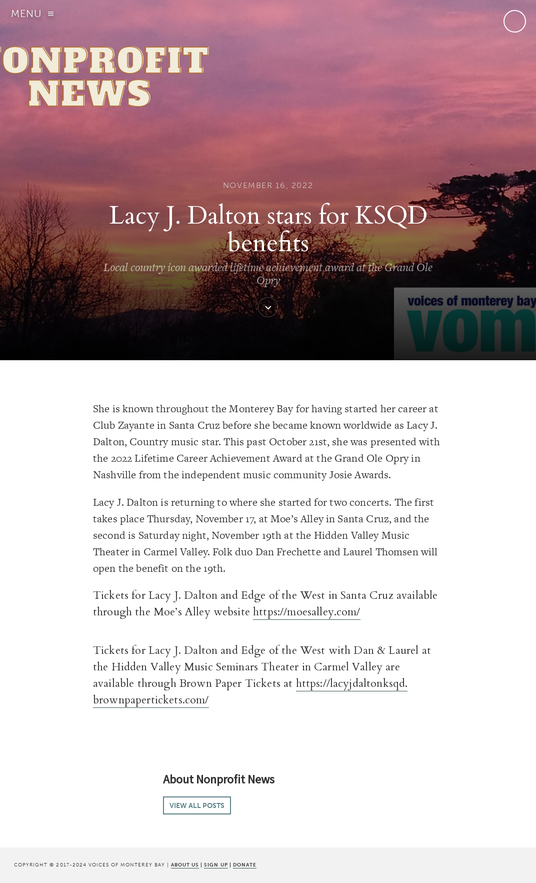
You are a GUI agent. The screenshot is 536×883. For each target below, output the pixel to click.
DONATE (244, 864)
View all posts (197, 805)
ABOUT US (185, 864)
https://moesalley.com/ (306, 611)
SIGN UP (216, 864)
